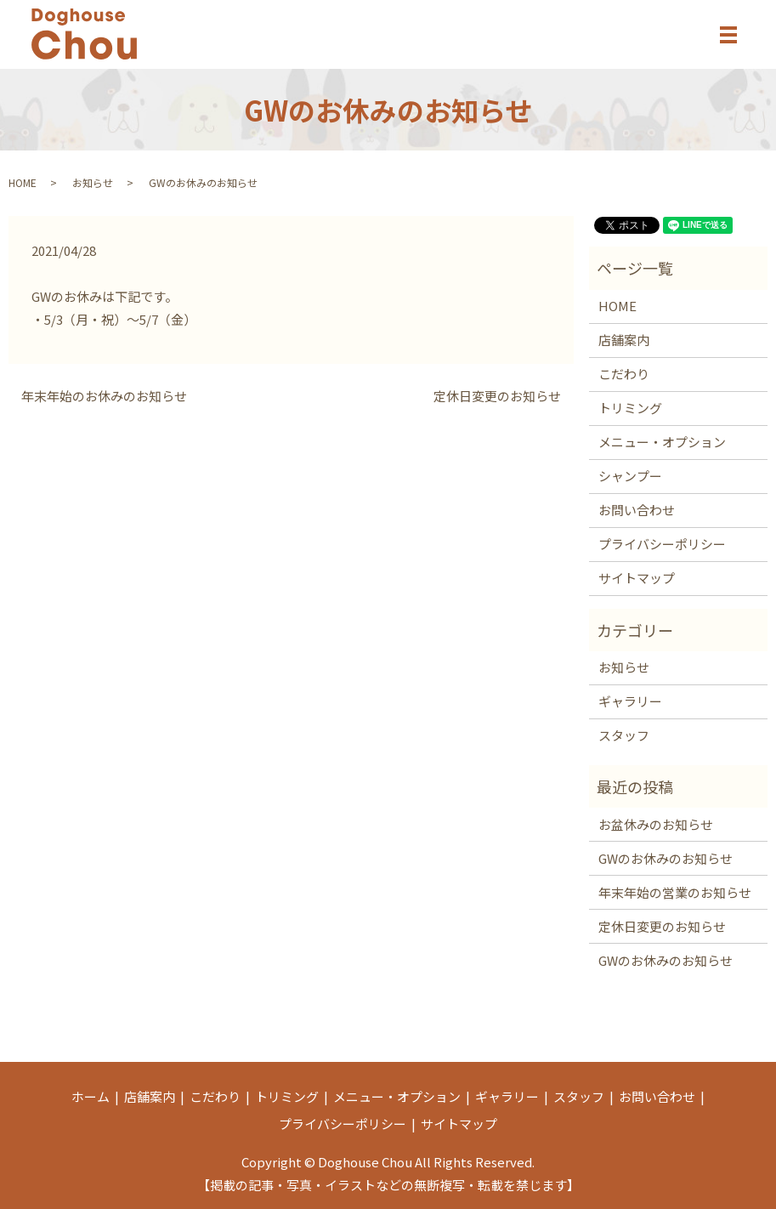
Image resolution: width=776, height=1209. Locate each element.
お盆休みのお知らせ (655, 824)
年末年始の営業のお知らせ (674, 892)
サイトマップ (636, 578)
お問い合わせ (636, 510)
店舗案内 (623, 340)
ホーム (90, 1096)
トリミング (630, 408)
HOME (22, 182)
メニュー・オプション (662, 442)
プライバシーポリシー (662, 544)
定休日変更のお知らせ (497, 396)
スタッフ (623, 735)
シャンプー (630, 476)
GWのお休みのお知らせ (665, 858)
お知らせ (92, 182)
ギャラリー (630, 701)
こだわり (623, 374)
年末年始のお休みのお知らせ (104, 396)
